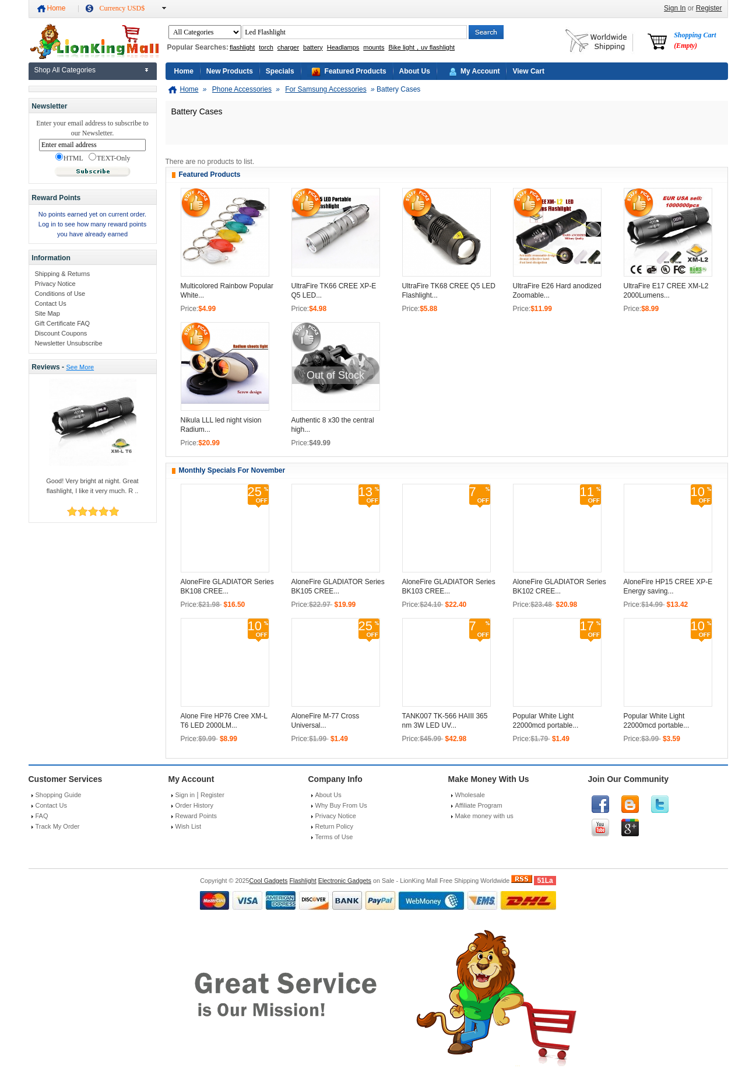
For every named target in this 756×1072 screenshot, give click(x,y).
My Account (480, 71)
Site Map (46, 313)
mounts (373, 47)
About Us (414, 71)
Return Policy (334, 826)
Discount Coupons (60, 333)
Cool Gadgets (268, 880)
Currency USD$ (122, 8)
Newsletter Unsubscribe (68, 343)
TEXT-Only (110, 157)
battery (313, 47)
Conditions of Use (59, 293)
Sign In (674, 8)
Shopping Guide (59, 794)
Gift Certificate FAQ (62, 323)
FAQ (42, 815)
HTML (69, 157)
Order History (194, 805)
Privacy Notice (54, 283)
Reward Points (196, 815)
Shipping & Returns (62, 273)
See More (80, 367)
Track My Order (58, 826)
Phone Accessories (242, 89)
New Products (229, 71)
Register (709, 8)
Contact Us (50, 303)
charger (288, 47)
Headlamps (343, 47)
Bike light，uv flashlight (421, 47)
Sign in (185, 794)
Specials (280, 71)
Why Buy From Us (341, 805)
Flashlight (302, 880)
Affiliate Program (478, 805)
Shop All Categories (65, 70)
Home (56, 8)
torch (266, 47)
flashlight (242, 47)
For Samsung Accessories (325, 89)
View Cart (528, 71)
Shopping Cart (695, 40)
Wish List (188, 826)
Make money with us (484, 815)
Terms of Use (334, 836)
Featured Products (355, 71)
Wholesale (470, 794)
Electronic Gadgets (344, 880)
